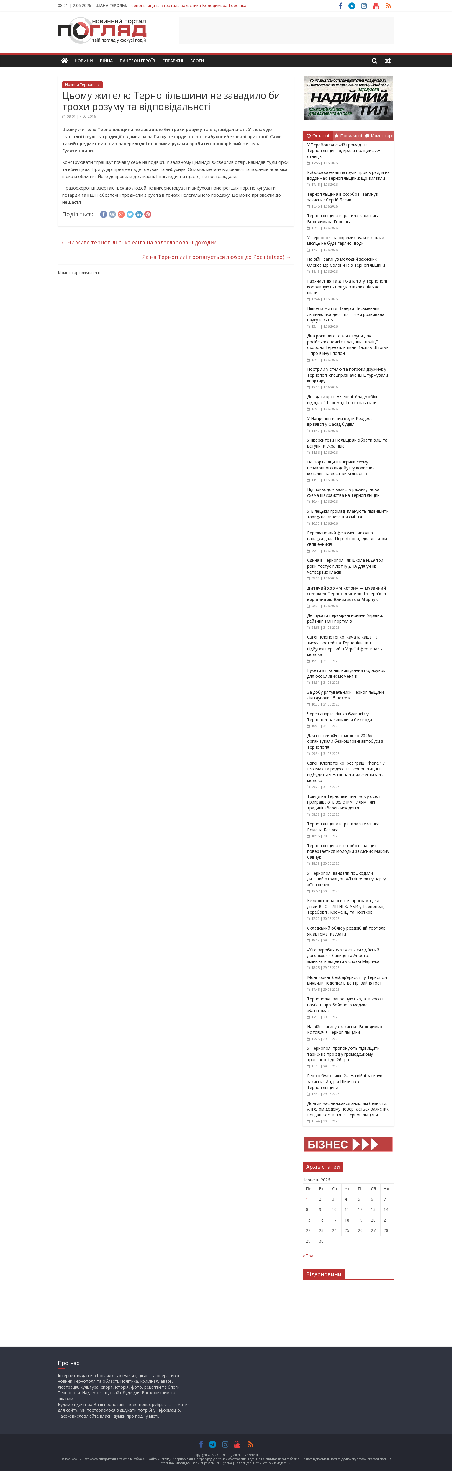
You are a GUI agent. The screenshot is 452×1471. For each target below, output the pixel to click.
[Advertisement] (286, 30)
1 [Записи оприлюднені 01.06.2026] (307, 1199)
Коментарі (379, 135)
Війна (106, 60)
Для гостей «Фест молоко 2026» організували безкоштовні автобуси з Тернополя (345, 741)
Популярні (348, 135)
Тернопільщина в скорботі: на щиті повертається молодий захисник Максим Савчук (348, 851)
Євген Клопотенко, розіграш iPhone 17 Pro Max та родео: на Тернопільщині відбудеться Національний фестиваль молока (346, 771)
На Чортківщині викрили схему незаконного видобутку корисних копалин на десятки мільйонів (340, 467)
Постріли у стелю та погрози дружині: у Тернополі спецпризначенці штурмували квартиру (347, 374)
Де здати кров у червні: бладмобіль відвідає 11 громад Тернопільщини (343, 399)
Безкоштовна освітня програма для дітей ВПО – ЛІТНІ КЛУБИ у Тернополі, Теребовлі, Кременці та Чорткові (345, 906)
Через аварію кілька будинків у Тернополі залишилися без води (339, 716)
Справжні (172, 60)
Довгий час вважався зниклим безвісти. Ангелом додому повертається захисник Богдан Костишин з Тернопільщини (348, 1109)
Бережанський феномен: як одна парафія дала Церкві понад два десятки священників (347, 538)
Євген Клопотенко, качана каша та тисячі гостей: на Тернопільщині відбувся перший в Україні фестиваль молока (344, 645)
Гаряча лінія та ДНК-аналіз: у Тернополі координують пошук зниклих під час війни (347, 286)
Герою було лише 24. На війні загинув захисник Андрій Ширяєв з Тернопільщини (344, 1081)
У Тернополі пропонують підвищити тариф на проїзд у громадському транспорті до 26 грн (343, 1053)
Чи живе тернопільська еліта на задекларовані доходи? (138, 242)
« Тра (308, 1255)
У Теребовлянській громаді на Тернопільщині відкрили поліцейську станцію (343, 150)
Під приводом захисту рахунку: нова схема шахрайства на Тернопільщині (344, 492)
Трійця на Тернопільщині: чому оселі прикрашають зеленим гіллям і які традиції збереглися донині (343, 802)
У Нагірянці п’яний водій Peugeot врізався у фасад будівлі (339, 421)
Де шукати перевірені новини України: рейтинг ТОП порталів (345, 618)
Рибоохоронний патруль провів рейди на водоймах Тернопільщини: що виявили (348, 175)
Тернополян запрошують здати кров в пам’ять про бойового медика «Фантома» (346, 1004)
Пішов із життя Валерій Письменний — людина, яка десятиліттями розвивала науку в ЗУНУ (346, 314)
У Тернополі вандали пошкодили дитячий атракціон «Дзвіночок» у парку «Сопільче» (346, 878)
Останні (318, 135)
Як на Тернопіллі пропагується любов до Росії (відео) (216, 256)
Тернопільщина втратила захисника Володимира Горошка (187, 5)
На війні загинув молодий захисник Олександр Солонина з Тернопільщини (346, 262)
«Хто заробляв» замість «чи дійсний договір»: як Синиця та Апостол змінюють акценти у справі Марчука (343, 955)
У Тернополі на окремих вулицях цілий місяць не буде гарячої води (345, 240)
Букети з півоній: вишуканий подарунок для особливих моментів (346, 673)
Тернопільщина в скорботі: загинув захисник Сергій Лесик (342, 197)
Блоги (197, 60)
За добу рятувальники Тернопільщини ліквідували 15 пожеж (345, 695)
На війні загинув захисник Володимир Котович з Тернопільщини (344, 1029)
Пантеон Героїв (137, 60)
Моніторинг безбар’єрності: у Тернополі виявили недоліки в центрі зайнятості (347, 980)
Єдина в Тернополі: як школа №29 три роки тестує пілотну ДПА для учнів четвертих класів (345, 565)
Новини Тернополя (82, 84)
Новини (84, 60)
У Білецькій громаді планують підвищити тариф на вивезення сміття (348, 514)
